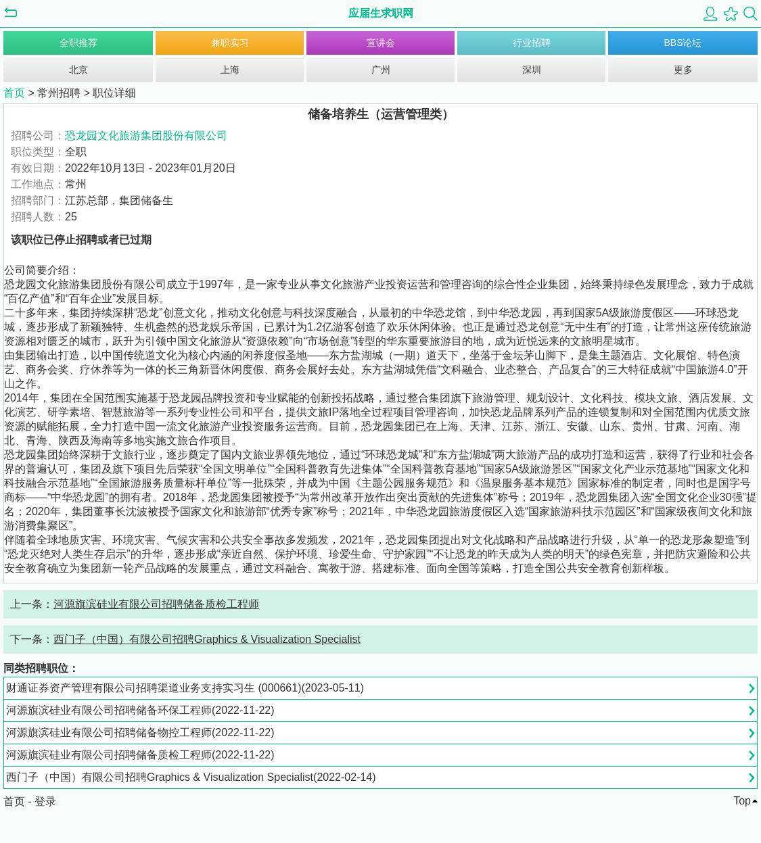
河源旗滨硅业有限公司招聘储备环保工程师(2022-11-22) (140, 710)
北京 (78, 69)
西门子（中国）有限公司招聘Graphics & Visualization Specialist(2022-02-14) (191, 777)
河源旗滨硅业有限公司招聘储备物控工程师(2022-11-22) (140, 732)
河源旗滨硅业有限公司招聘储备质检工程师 (156, 604)
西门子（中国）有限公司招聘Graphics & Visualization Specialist (207, 639)
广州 (380, 69)
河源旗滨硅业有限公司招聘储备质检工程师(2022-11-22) (140, 755)
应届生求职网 (380, 13)
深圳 (531, 69)
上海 (230, 69)
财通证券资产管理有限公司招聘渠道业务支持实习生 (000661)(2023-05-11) (185, 688)
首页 (14, 93)
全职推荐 (78, 42)
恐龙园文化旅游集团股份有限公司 (146, 135)
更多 (683, 69)
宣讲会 (381, 42)
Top (742, 800)
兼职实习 (230, 42)
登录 (45, 801)
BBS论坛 (682, 42)
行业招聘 (532, 42)
